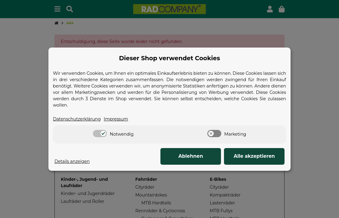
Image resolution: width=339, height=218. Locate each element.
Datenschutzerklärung (77, 119)
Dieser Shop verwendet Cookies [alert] (169, 58)
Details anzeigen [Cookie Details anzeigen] (72, 161)
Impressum (116, 119)
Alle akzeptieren (254, 156)
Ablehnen (190, 156)
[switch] (100, 133)
